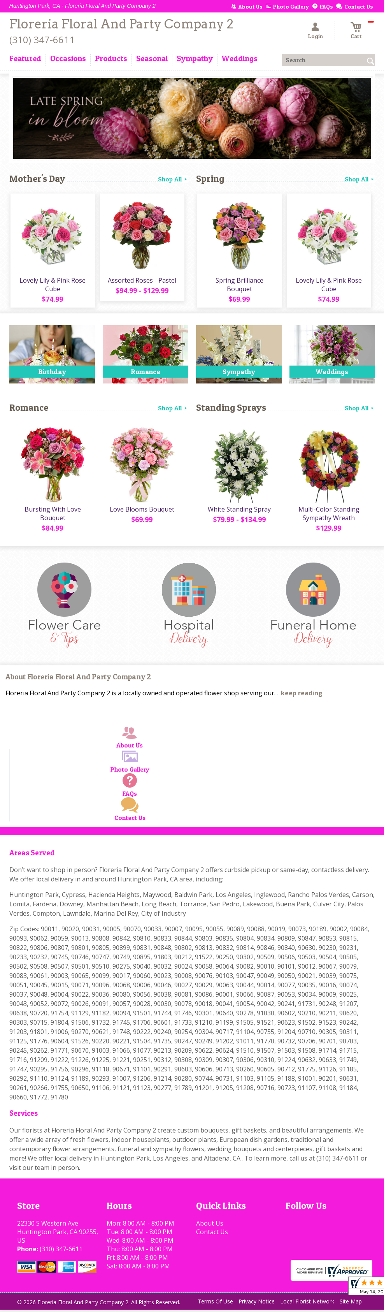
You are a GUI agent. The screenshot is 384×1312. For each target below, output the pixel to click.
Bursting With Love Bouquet (52, 515)
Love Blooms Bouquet (141, 511)
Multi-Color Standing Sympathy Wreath (328, 515)
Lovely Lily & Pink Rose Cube (52, 285)
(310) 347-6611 (42, 39)
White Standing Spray (238, 511)
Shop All (173, 179)
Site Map (351, 1304)
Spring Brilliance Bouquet (239, 285)
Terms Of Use (215, 1304)
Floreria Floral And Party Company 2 (121, 24)
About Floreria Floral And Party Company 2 (78, 679)
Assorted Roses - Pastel (141, 281)
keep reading (302, 695)
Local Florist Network (307, 1304)
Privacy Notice (256, 1304)
